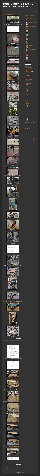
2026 (26, 89)
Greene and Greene (28, 67)
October (27, 102)
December (27, 100)
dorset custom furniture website (29, 14)
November (27, 101)
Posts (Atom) (7, 468)
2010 (26, 117)
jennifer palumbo (12, 24)
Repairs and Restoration (28, 68)
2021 (26, 94)
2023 (26, 92)
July (26, 105)
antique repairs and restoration (29, 71)
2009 (26, 118)
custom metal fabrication (28, 76)
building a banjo (27, 72)
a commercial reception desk (32, 49)
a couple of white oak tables (8, 343)
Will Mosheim (27, 70)
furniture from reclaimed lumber (29, 79)
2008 (26, 119)
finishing (26, 78)
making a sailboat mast (28, 82)
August (27, 104)
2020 (26, 95)
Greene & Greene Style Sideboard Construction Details (32, 30)
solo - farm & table (16, 185)
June (26, 106)
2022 (26, 93)
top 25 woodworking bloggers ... (29, 18)
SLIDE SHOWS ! (27, 19)
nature (26, 84)
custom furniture (27, 74)
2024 (26, 91)
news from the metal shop (8, 14)
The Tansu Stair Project (31, 41)
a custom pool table (31, 45)
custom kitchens (27, 75)
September (27, 103)
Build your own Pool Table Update (32, 26)
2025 (26, 90)
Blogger (23, 472)
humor (26, 80)
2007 (26, 120)
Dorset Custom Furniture (27, 128)
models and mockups (28, 83)
